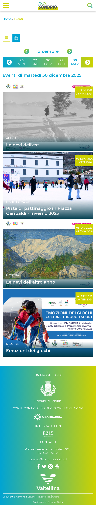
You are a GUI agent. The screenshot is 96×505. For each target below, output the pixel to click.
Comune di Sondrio (26, 496)
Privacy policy (44, 496)
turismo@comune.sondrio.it (48, 459)
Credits (55, 496)
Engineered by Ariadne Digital (48, 502)
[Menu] (6, 6)
